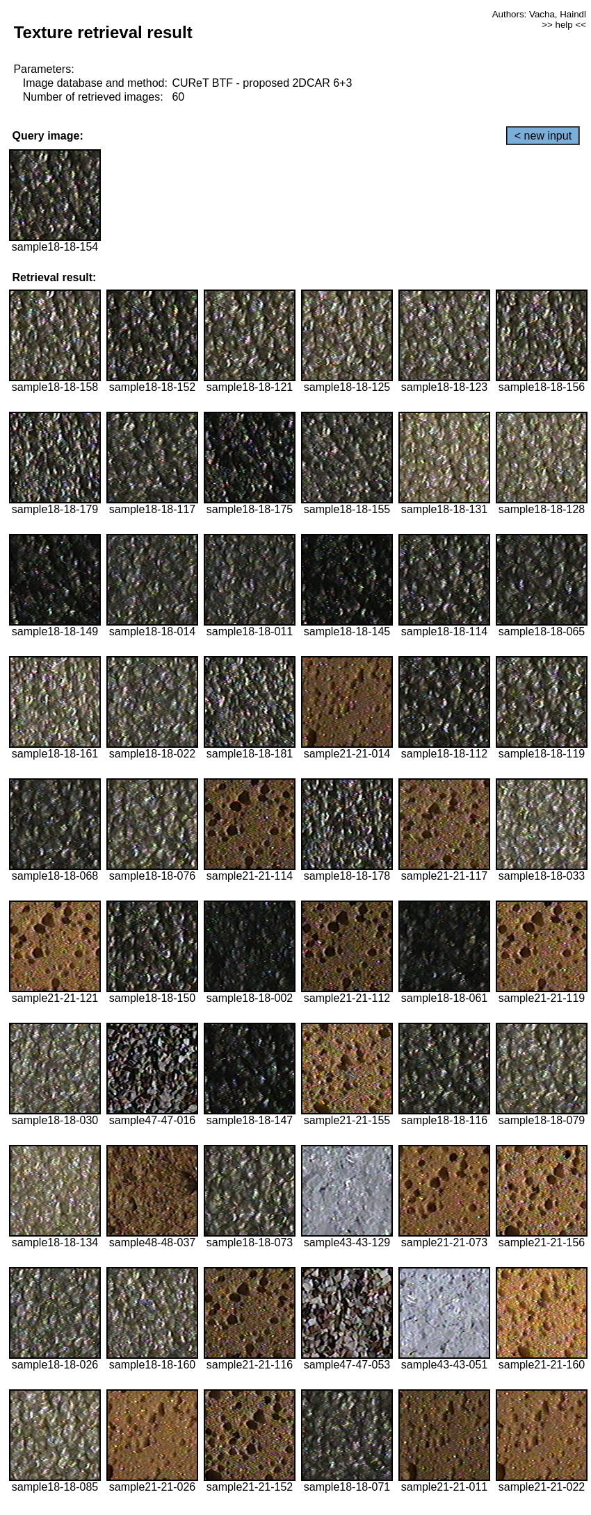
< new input (543, 136)
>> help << (564, 24)
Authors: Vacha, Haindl (539, 14)
